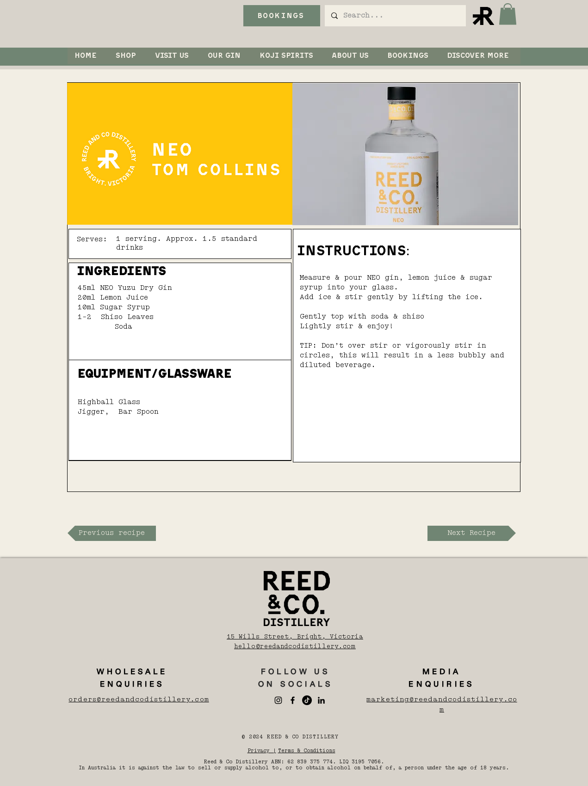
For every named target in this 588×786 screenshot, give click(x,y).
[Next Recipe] (471, 533)
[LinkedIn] (321, 700)
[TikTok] (307, 700)
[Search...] (394, 15)
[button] (508, 14)
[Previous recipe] (112, 533)
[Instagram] (278, 700)
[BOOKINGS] (281, 15)
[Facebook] (292, 700)
